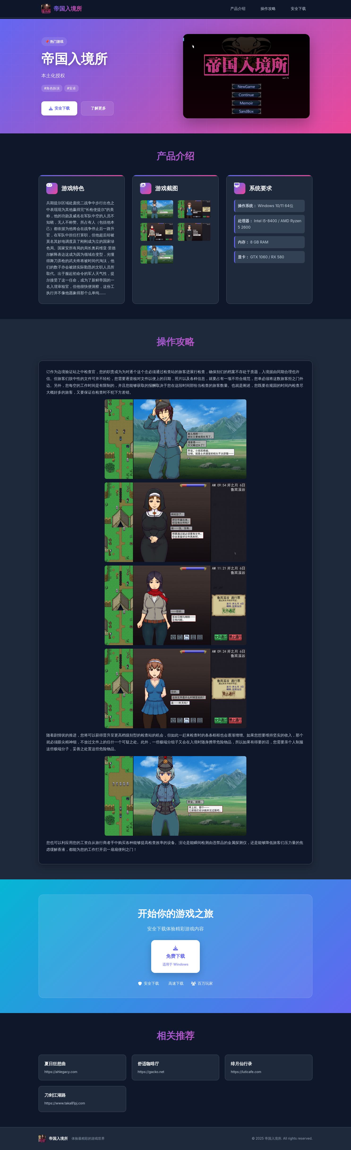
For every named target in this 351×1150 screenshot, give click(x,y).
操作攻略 (268, 8)
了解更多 (98, 108)
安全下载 (298, 8)
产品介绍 (237, 8)
